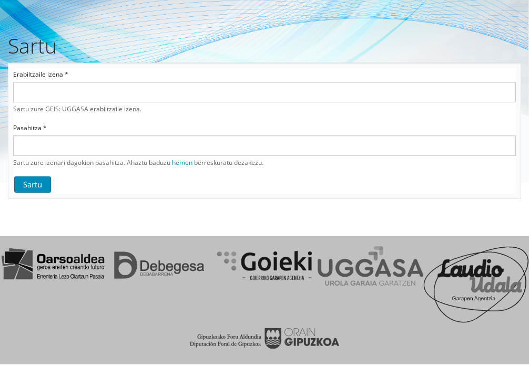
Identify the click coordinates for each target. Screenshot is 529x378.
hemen (182, 162)
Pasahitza (30, 128)
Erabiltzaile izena (40, 74)
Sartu (32, 184)
